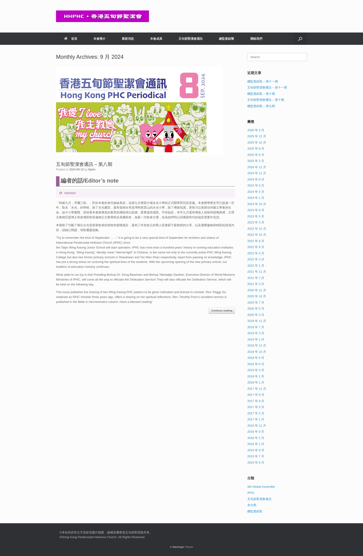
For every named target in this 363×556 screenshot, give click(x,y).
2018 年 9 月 (255, 358)
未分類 (251, 505)
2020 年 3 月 (255, 315)
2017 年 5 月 (255, 407)
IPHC (250, 492)
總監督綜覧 (254, 511)
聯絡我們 (256, 38)
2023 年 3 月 (255, 222)
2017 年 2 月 (255, 413)
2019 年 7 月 (255, 327)
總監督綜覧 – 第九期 (261, 106)
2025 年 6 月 (255, 155)
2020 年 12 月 (256, 290)
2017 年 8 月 (255, 401)
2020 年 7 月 (255, 302)
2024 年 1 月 (255, 198)
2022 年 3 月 (255, 259)
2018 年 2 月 (255, 376)
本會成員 (156, 38)
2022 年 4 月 (255, 253)
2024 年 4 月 (255, 191)
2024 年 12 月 (256, 167)
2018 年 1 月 (255, 382)
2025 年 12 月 (256, 136)
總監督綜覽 (226, 38)
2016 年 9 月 (255, 431)
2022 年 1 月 (255, 265)
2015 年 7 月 (255, 456)
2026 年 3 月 (255, 130)
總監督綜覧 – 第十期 (261, 93)
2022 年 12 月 (256, 228)
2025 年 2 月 (255, 161)
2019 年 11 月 (256, 321)
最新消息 (128, 38)
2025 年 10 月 (256, 142)
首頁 (70, 38)
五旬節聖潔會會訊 (259, 499)
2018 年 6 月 (255, 364)
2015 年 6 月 (255, 462)
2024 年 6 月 (255, 185)
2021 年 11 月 (256, 271)
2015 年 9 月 (255, 450)
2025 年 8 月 (255, 148)
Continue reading (221, 310)
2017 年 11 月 (256, 388)
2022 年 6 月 (255, 247)
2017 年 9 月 (255, 394)
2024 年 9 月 (255, 179)
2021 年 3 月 (255, 284)
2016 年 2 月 (255, 438)
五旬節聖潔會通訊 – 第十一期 (267, 87)
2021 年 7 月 (255, 278)
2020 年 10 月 (256, 296)
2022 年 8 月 (255, 241)
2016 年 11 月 (256, 425)
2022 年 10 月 (256, 234)
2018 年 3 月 (255, 370)
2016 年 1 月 (255, 444)
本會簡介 (99, 38)
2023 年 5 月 (255, 216)
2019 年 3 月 (255, 333)
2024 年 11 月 (256, 173)
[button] (300, 39)
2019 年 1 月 (255, 339)
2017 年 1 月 (255, 419)
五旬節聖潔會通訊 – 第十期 (265, 99)
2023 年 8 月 (255, 210)
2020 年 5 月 (255, 308)
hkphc (92, 169)
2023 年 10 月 (256, 204)
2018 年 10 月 (256, 351)
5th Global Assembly (261, 486)
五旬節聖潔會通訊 (190, 38)
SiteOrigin (178, 547)
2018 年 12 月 (256, 345)
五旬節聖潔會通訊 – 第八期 (84, 164)
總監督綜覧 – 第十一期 (262, 81)
